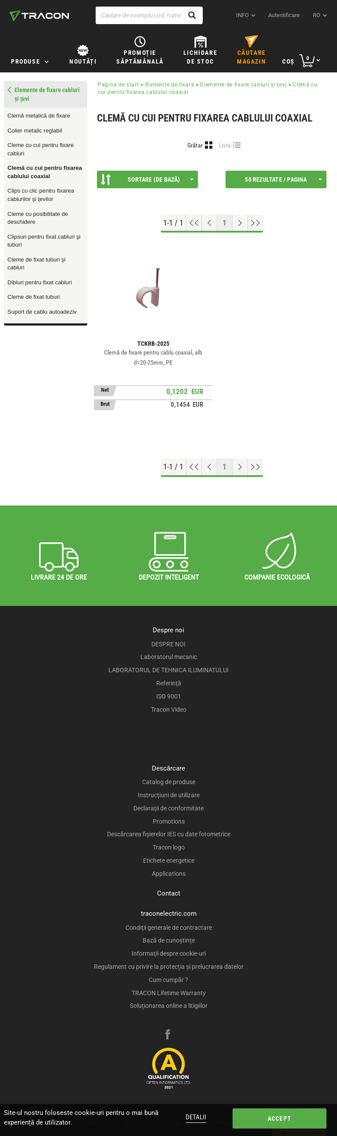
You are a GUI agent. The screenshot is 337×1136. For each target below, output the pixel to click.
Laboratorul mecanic (168, 656)
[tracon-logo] (39, 16)
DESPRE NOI (168, 644)
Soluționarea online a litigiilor (169, 1005)
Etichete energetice (168, 860)
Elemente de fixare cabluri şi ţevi (243, 85)
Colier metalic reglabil (34, 130)
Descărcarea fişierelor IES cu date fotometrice (168, 834)
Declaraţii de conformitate (168, 808)
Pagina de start (118, 85)
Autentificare (284, 15)
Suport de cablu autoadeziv (42, 311)
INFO (242, 15)
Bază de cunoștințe (169, 940)
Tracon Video (168, 709)
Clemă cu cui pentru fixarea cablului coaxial (44, 172)
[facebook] (167, 1035)
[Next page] (240, 223)
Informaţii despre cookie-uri (169, 953)
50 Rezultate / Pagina (283, 179)
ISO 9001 (168, 696)
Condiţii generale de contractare (168, 927)
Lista (225, 145)
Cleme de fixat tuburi (33, 297)
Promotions (169, 821)
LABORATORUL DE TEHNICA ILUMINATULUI (168, 670)
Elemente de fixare (169, 85)
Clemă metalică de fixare (38, 115)
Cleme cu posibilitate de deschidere (37, 218)
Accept (279, 1118)
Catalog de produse (168, 781)
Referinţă (168, 683)
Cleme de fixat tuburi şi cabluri (36, 263)
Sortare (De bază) (147, 179)
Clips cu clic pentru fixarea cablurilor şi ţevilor (40, 194)
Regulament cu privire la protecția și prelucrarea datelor (169, 966)
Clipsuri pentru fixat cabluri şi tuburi (43, 240)
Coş (288, 61)
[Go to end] (255, 223)
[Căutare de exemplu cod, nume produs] (149, 15)
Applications (169, 873)
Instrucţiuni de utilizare (169, 795)
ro (316, 15)
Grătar (195, 145)
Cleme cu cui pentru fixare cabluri (40, 149)
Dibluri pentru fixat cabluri (39, 282)
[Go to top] (194, 223)
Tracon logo (169, 847)
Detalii (196, 1117)
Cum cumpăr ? (168, 979)
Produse (25, 61)
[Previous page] (209, 223)
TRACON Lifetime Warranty (169, 992)
